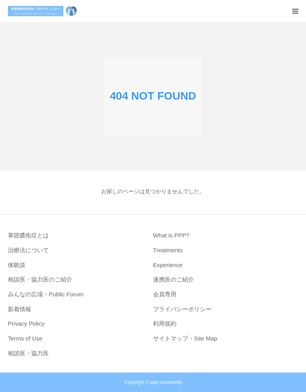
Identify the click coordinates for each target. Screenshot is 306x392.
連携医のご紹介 (173, 279)
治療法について (28, 250)
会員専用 (164, 294)
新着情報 (19, 309)
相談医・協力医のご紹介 (40, 279)
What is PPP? (171, 235)
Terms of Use (25, 338)
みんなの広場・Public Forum (46, 294)
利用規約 (164, 323)
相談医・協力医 (28, 353)
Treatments (168, 250)
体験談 (16, 265)
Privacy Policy (26, 323)
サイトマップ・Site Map (185, 338)
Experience (168, 265)
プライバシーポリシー (182, 309)
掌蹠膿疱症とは (28, 235)
